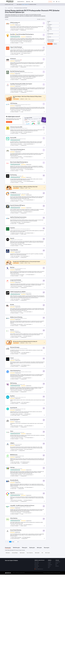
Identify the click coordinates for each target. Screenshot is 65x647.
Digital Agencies (10, 7)
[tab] (8, 620)
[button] (54, 1)
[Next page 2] (10, 614)
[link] (28, 1)
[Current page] (15, 614)
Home (6, 7)
